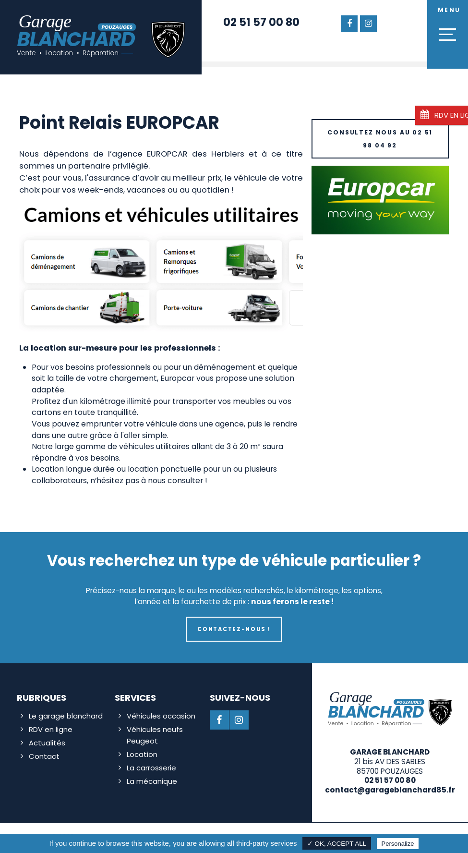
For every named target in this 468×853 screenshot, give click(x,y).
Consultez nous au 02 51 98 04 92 (379, 137)
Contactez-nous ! (233, 628)
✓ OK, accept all (337, 843)
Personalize (398, 843)
